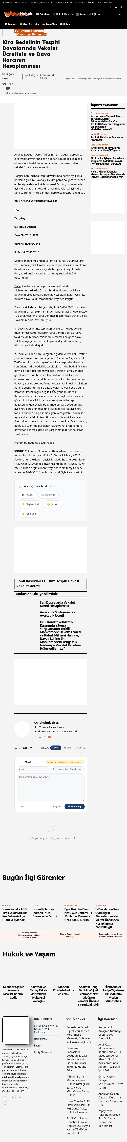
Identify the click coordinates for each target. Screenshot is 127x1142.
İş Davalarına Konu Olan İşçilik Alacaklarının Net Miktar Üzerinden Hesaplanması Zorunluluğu (107, 918)
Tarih (36, 905)
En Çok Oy (80, 748)
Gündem (6, 905)
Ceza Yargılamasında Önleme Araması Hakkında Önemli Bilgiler (29, 935)
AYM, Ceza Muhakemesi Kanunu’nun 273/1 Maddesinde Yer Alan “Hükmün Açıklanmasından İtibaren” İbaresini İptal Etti (109, 1058)
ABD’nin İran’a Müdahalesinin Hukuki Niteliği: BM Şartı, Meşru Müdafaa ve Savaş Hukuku (78, 1086)
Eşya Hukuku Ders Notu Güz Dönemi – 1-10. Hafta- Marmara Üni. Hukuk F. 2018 (78, 915)
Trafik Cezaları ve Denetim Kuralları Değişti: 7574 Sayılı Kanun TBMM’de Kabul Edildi (78, 1126)
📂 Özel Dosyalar (29, 24)
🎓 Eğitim (94, 14)
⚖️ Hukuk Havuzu (63, 14)
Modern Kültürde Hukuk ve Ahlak (63, 990)
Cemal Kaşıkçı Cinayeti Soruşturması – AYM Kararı (110, 1082)
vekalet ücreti (28, 586)
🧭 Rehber (66, 24)
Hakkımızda (80, 2)
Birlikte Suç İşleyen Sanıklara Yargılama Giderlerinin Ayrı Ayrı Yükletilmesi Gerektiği (107, 161)
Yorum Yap (74, 807)
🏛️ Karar (81, 14)
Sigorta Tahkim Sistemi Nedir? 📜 (70, 935)
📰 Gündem (43, 14)
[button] (120, 14)
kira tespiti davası (64, 581)
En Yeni (55, 748)
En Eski (67, 748)
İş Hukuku (100, 905)
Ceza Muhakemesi (99, 113)
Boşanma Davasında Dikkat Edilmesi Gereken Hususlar (110, 935)
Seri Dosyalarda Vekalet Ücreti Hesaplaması (57, 604)
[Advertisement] (50, 126)
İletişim (91, 2)
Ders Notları (70, 905)
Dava (17, 286)
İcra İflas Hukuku (99, 168)
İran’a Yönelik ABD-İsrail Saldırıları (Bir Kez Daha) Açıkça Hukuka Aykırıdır (14, 915)
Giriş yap (56, 806)
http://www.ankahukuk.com (49, 727)
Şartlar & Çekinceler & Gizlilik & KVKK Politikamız (51, 2)
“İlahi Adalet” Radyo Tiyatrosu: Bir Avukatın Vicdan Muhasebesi (113, 994)
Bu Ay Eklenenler (105, 2)
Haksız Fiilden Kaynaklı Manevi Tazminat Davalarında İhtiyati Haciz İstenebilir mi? (108, 174)
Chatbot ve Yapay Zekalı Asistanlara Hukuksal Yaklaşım (38, 994)
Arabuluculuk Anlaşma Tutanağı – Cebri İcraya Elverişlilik (110, 1033)
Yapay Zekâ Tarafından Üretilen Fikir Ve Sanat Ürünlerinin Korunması (110, 1119)
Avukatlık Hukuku (29, 31)
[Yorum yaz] (51, 787)
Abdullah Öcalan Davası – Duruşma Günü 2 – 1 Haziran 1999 (110, 1099)
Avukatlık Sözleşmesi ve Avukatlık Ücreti (57, 614)
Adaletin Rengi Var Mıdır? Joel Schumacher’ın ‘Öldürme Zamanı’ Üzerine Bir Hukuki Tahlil (88, 996)
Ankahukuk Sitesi (47, 76)
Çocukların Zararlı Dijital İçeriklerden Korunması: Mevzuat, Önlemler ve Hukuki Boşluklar (79, 1035)
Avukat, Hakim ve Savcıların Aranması (107, 138)
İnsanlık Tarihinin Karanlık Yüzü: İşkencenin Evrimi (45, 913)
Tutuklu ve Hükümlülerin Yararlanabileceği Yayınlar (106, 149)
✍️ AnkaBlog (49, 24)
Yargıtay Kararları (32, 34)
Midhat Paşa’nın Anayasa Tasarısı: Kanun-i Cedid (13, 992)
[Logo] (19, 14)
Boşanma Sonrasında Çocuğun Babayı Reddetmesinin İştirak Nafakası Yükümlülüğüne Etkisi (77, 1059)
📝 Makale (11, 24)
